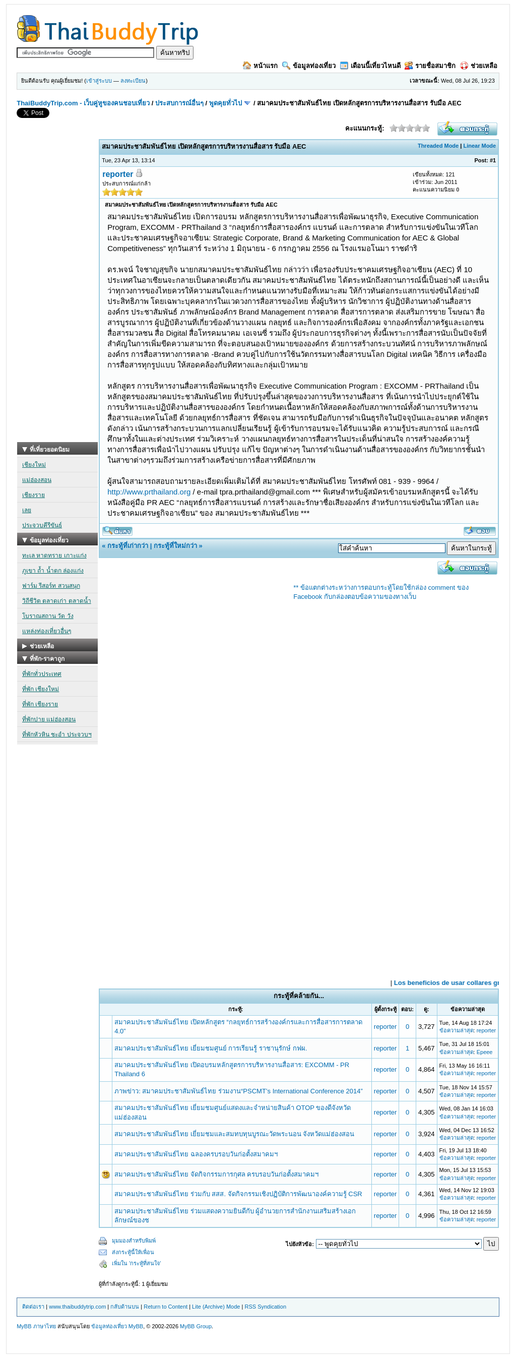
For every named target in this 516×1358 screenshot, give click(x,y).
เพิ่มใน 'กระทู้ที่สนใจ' (136, 1263)
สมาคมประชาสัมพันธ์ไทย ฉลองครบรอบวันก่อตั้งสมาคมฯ (196, 1154)
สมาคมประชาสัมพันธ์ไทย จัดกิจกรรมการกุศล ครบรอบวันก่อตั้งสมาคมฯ (216, 1174)
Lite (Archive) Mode (216, 1307)
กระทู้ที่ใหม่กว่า (175, 545)
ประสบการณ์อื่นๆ (179, 103)
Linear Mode (479, 146)
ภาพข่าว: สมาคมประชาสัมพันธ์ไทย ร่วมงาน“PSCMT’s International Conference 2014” (238, 1091)
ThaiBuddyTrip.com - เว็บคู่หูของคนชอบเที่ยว (83, 103)
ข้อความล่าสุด (456, 1030)
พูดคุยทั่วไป (225, 103)
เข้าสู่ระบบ (99, 81)
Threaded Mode (438, 146)
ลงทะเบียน (133, 81)
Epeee (485, 1052)
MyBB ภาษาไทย (36, 1326)
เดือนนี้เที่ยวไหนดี (370, 66)
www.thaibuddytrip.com (77, 1307)
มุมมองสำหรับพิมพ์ (134, 1241)
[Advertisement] (57, 291)
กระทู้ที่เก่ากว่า (127, 545)
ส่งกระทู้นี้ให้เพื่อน (133, 1252)
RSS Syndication (265, 1307)
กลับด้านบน (124, 1307)
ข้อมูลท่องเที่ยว (309, 66)
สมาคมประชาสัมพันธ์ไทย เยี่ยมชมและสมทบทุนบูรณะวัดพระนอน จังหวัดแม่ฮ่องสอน (234, 1134)
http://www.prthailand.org (148, 491)
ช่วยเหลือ (478, 66)
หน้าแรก (260, 66)
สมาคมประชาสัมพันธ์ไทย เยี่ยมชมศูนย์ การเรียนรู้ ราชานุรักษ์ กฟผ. (210, 1048)
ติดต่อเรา (33, 1307)
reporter (117, 174)
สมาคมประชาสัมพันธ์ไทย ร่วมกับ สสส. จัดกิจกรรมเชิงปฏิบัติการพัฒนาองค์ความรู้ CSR (238, 1194)
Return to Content (165, 1307)
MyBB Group (196, 1326)
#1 (493, 160)
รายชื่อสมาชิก (430, 66)
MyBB (135, 1326)
